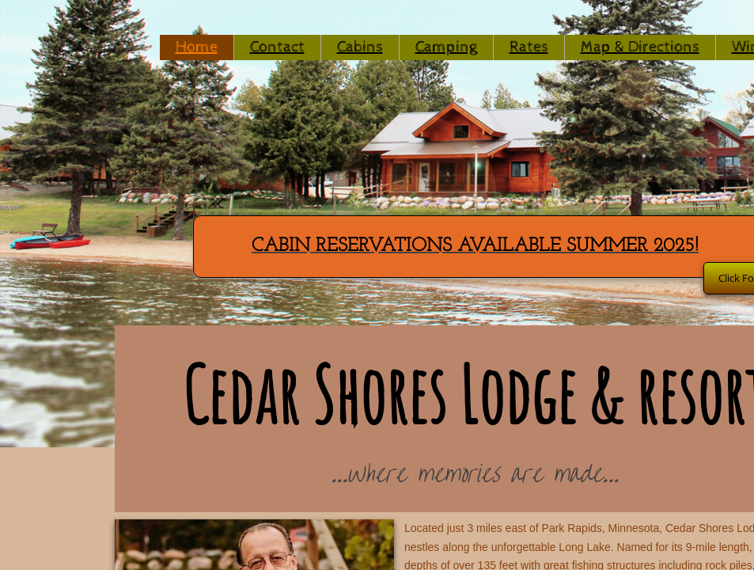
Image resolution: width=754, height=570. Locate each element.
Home (197, 47)
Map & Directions (640, 47)
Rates (529, 47)
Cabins (360, 47)
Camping (446, 47)
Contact (277, 47)
